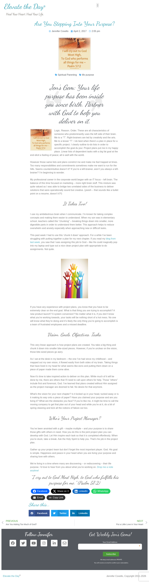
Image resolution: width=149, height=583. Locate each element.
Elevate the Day (24, 6)
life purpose (88, 75)
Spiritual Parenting (67, 75)
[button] (97, 5)
